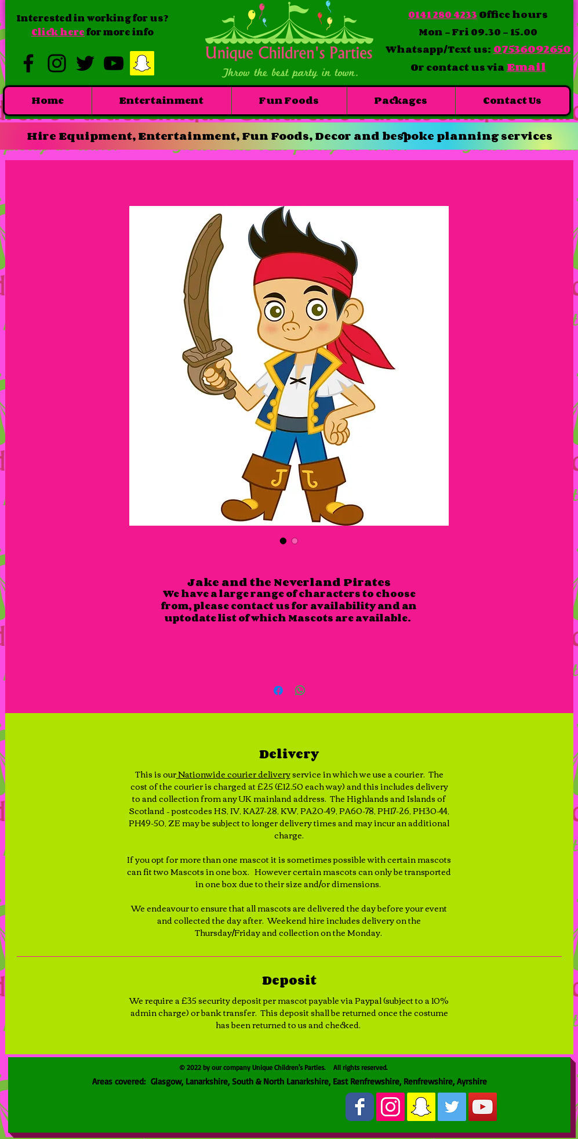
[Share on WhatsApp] (300, 690)
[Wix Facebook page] (360, 1107)
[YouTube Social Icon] (482, 1107)
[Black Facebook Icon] (28, 63)
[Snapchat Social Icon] (142, 63)
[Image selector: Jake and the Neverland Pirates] (283, 541)
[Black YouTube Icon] (113, 63)
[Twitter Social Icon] (452, 1107)
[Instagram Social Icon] (390, 1107)
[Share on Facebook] (278, 690)
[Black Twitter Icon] (85, 63)
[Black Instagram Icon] (57, 63)
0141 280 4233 (442, 14)
